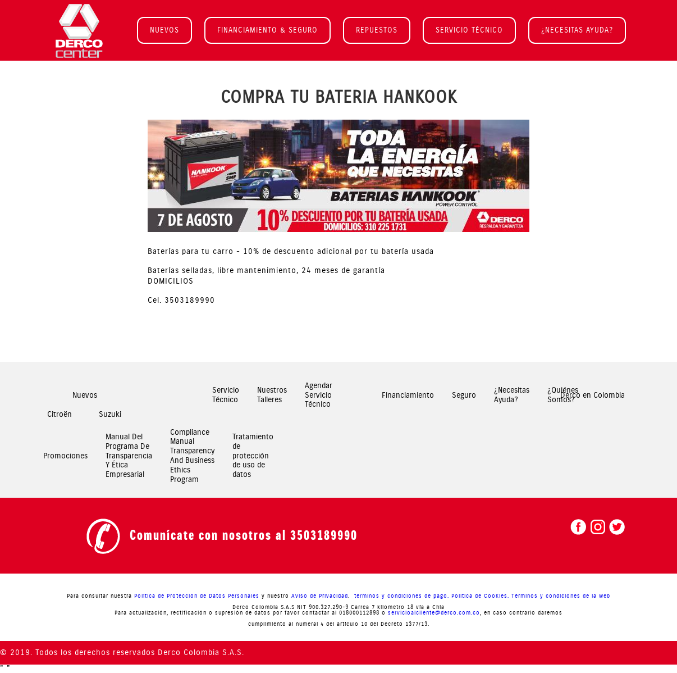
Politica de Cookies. (480, 596)
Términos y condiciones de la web (560, 596)
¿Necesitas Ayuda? (511, 395)
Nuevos (84, 395)
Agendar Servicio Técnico (318, 395)
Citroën (59, 414)
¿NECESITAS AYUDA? (577, 30)
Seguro (464, 395)
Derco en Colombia (592, 395)
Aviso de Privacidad (319, 596)
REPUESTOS (376, 30)
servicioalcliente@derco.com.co (434, 613)
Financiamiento (408, 395)
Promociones (65, 456)
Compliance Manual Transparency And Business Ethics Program (192, 456)
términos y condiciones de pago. (400, 596)
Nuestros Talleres (272, 395)
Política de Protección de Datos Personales (196, 596)
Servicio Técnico (225, 395)
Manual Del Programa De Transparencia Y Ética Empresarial (129, 456)
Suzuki (110, 414)
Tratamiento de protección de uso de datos (252, 456)
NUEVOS (164, 30)
